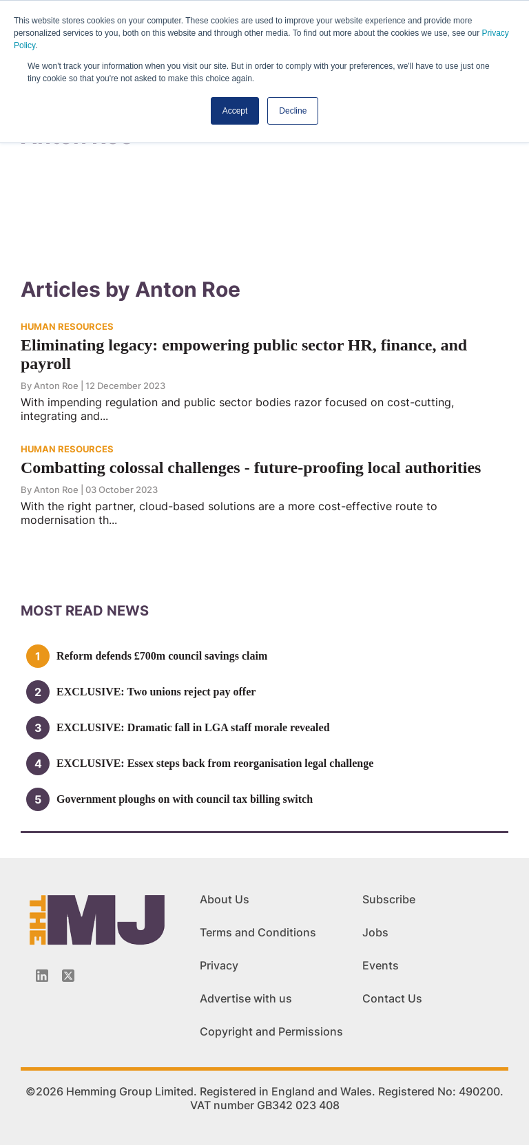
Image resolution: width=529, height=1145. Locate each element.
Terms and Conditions (258, 932)
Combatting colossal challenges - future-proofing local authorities (251, 467)
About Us (224, 899)
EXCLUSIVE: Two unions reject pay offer (156, 691)
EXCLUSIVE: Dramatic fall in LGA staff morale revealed (193, 727)
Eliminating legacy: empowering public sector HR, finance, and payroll (244, 354)
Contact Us (392, 998)
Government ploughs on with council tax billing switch (184, 799)
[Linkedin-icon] (42, 975)
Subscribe (388, 899)
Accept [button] (235, 111)
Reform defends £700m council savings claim (161, 656)
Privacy (219, 965)
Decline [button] (293, 111)
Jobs (375, 932)
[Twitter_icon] (68, 975)
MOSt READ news (85, 610)
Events (380, 965)
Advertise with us (246, 998)
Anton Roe (56, 385)
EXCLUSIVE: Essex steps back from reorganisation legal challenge (214, 763)
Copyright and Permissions (271, 1031)
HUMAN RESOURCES (67, 326)
